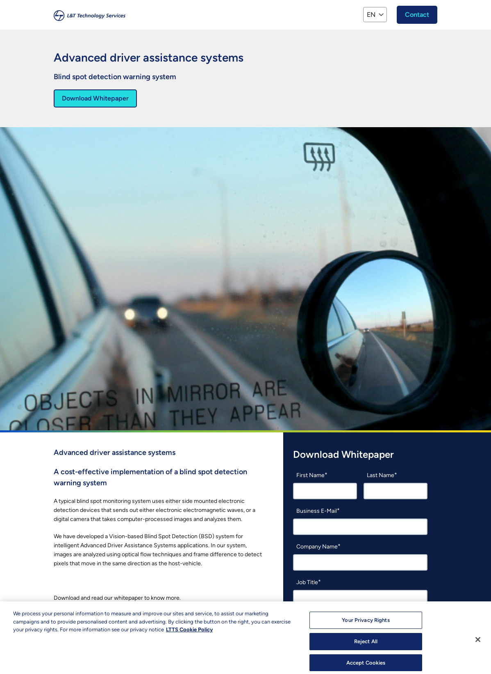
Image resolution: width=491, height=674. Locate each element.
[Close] (478, 642)
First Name (310, 475)
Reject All (365, 643)
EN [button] (371, 14)
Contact (417, 14)
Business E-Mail (316, 510)
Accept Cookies (366, 665)
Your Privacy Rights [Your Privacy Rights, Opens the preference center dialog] (365, 622)
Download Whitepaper (95, 98)
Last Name (380, 475)
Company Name (317, 546)
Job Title (307, 582)
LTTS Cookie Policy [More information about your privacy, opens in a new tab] (189, 631)
